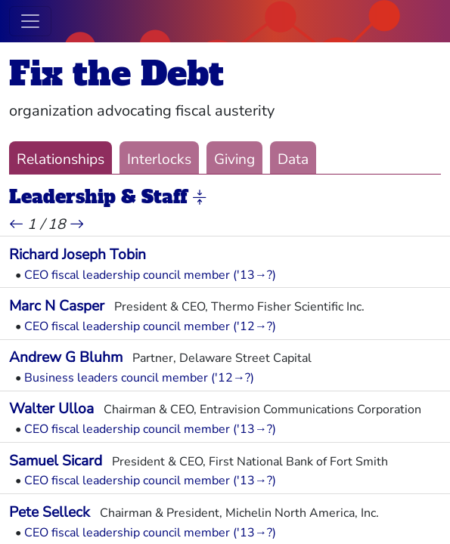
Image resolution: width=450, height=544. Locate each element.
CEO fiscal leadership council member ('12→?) (150, 326)
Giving (234, 159)
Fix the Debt (116, 74)
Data (293, 159)
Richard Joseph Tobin (77, 254)
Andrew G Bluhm (66, 357)
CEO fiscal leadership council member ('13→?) (150, 275)
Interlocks (159, 159)
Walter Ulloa (51, 409)
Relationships (60, 159)
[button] (199, 198)
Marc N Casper (56, 306)
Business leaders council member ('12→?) (139, 377)
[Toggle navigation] (30, 21)
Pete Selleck (49, 512)
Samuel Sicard (55, 461)
